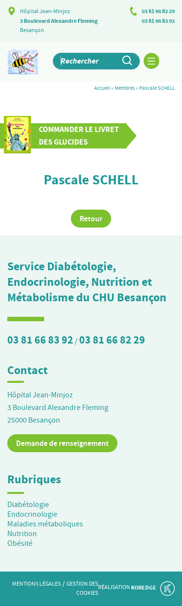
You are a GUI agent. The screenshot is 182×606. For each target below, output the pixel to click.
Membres (125, 87)
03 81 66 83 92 (158, 21)
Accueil (102, 87)
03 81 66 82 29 (158, 11)
